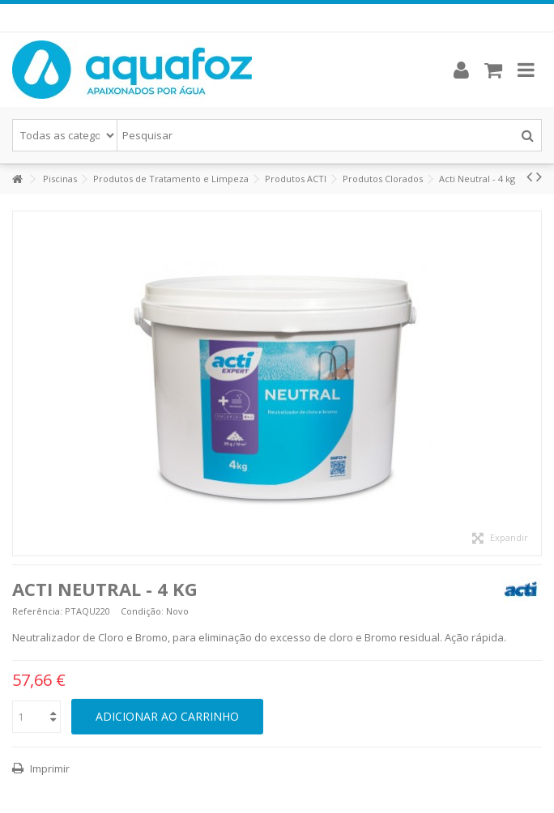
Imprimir (49, 768)
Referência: (37, 611)
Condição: (142, 611)
